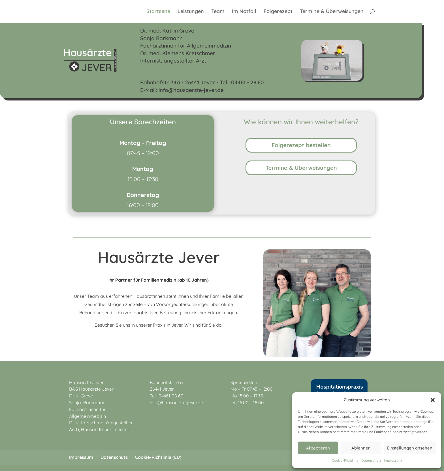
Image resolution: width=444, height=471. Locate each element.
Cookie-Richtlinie (345, 460)
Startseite (158, 11)
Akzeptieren (318, 448)
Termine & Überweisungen (332, 11)
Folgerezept (278, 11)
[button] (433, 400)
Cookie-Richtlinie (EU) (158, 457)
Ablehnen (361, 448)
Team (218, 11)
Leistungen (191, 11)
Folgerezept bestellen (301, 145)
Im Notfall (244, 11)
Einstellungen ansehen (409, 448)
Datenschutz (371, 460)
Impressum (393, 460)
